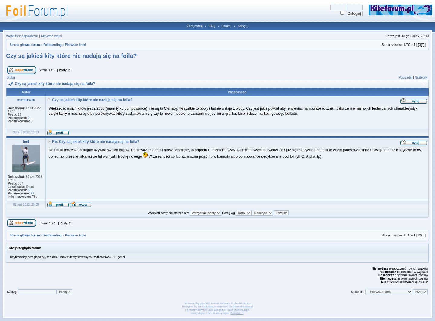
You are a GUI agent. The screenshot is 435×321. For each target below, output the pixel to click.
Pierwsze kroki (75, 45)
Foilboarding (52, 45)
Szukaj (226, 26)
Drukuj (11, 77)
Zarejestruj (195, 26)
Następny (421, 77)
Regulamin (237, 313)
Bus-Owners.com (238, 309)
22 (32, 193)
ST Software (205, 306)
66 (29, 190)
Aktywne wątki (51, 36)
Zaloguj (242, 26)
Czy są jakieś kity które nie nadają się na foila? (71, 56)
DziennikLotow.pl (242, 306)
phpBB (204, 303)
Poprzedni (405, 77)
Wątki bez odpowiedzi (22, 36)
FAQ (212, 26)
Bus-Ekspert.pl (217, 309)
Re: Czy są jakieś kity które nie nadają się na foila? (95, 142)
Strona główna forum (25, 45)
